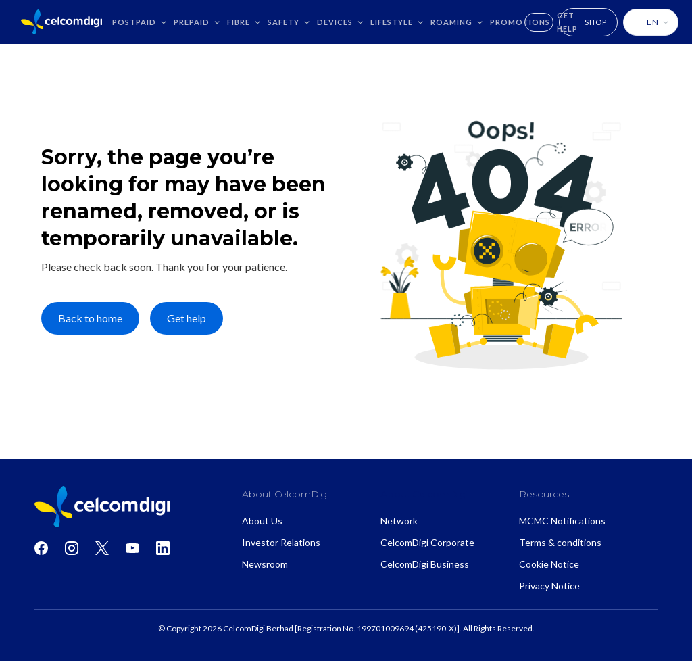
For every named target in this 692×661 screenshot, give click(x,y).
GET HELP (567, 22)
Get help (186, 318)
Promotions (520, 22)
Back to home (90, 318)
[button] (139, 22)
